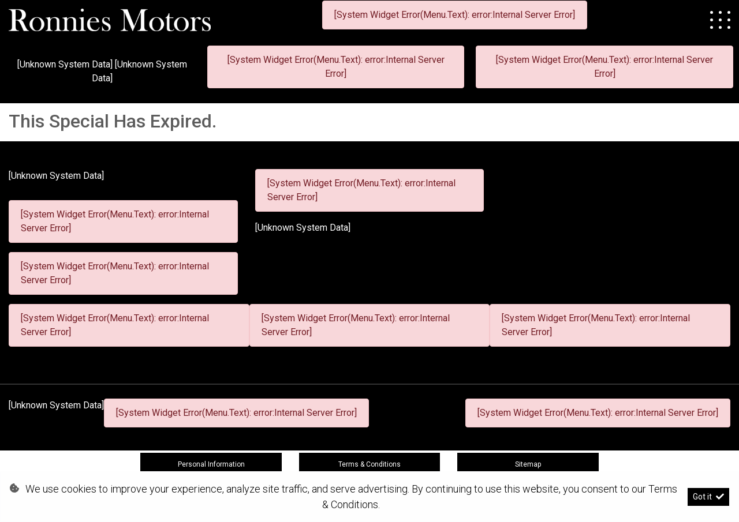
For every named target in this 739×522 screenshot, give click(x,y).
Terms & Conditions (369, 464)
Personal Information (211, 464)
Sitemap (528, 464)
